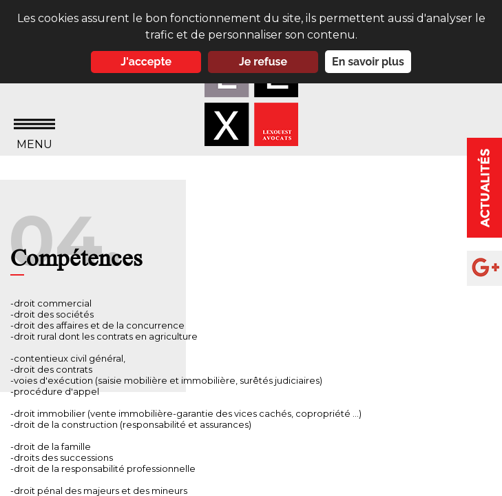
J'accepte (146, 61)
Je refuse (263, 61)
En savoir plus (368, 61)
